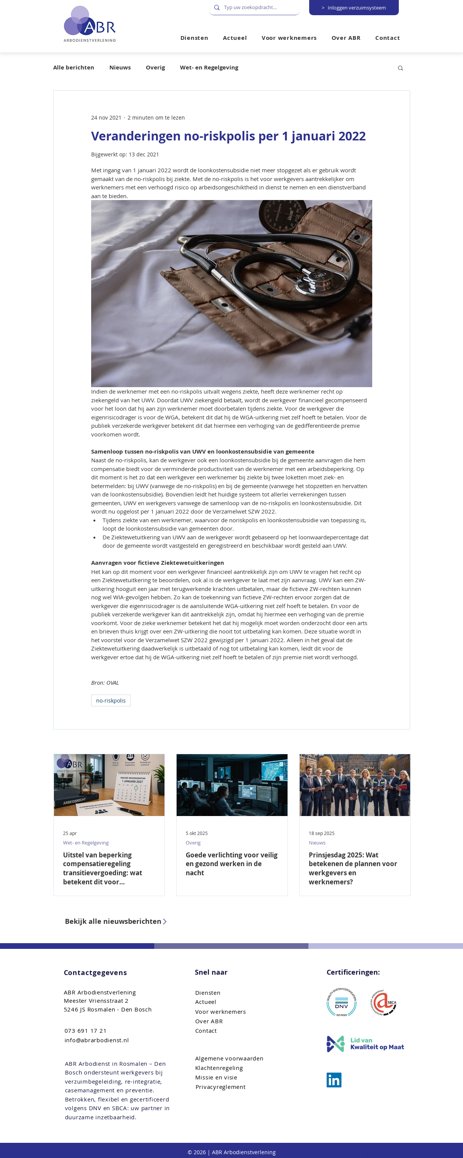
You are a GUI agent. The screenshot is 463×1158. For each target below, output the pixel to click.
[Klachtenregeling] (233, 1068)
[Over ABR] (233, 1021)
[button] (289, 38)
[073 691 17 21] (103, 1030)
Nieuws (120, 67)
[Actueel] (233, 1002)
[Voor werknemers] (233, 1011)
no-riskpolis (111, 700)
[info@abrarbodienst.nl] (103, 1040)
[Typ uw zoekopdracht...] (253, 7)
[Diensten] (233, 992)
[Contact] (233, 1030)
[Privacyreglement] (234, 1087)
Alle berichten (73, 67)
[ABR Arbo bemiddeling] (334, 1080)
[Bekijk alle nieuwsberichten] (119, 921)
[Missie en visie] (233, 1077)
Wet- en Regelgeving (209, 67)
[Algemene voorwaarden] (233, 1058)
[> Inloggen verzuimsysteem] (354, 7)
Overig (155, 67)
